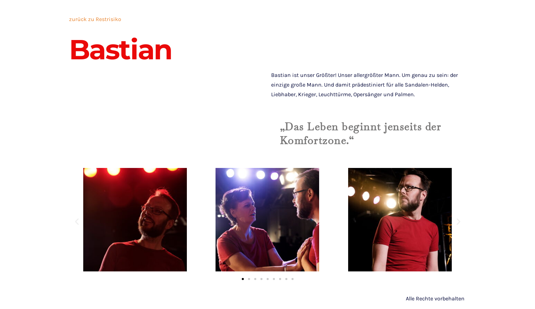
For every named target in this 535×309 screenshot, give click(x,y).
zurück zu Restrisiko (95, 19)
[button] (77, 221)
